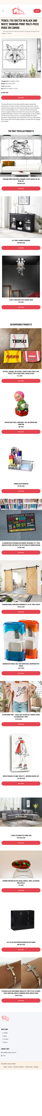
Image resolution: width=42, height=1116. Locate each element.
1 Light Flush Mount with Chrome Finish (21, 300)
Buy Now (21, 97)
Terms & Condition (18, 1067)
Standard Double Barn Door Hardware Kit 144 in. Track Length (21, 604)
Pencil (17, 81)
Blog (5, 1036)
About (5, 1042)
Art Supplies (11, 81)
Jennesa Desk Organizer (21, 484)
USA (4, 2)
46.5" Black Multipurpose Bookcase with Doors (21, 942)
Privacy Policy (28, 1067)
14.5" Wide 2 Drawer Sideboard (21, 240)
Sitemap (36, 1067)
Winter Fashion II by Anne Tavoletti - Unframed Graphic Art (21, 776)
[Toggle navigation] (3, 10)
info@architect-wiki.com (35, 2)
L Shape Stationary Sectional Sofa (21, 835)
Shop (37, 11)
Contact (6, 1039)
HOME (6, 1033)
